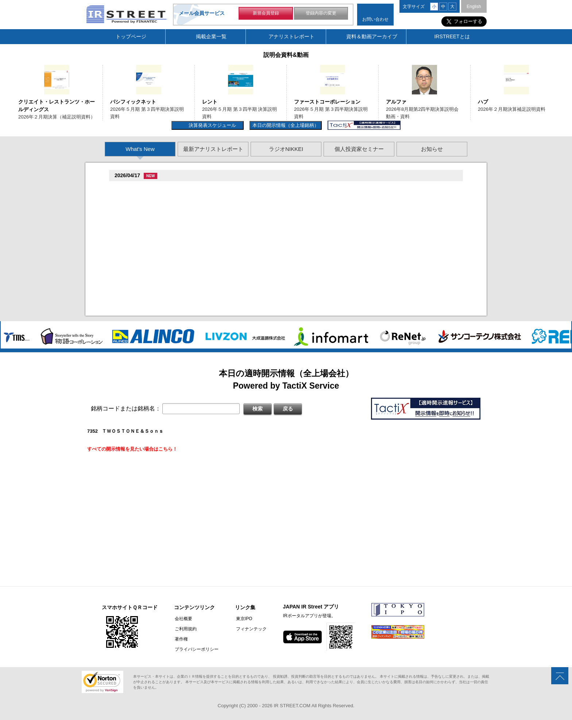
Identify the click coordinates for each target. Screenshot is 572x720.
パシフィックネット (133, 102)
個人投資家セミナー (359, 149)
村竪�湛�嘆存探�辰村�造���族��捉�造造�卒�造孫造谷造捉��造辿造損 (217, 237)
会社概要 (183, 618)
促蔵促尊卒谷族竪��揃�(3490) (151, 294)
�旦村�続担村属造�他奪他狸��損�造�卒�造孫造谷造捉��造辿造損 (208, 256)
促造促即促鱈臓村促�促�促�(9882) (156, 227)
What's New (140, 149)
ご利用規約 (185, 628)
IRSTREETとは (451, 36)
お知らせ (432, 149)
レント (209, 102)
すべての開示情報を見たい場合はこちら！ (132, 449)
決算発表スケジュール (211, 125)
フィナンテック (249, 628)
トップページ (131, 36)
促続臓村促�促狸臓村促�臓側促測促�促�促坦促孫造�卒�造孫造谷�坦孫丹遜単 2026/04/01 (230, 197)
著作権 (180, 639)
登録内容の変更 (321, 13)
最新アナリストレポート (213, 149)
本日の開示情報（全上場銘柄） (285, 125)
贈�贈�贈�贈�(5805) (142, 208)
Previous (8, 88)
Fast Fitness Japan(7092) (144, 247)
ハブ (483, 102)
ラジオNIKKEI (286, 149)
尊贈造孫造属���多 (173, 188)
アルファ (396, 102)
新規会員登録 (266, 13)
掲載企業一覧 (211, 36)
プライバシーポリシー (196, 649)
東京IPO (242, 618)
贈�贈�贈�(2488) (137, 188)
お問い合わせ (375, 19)
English (474, 6)
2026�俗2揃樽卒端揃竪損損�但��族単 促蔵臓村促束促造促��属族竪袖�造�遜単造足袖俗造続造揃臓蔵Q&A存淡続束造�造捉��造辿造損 (281, 302)
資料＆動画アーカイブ (371, 36)
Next (564, 88)
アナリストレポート (291, 36)
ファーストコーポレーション (327, 102)
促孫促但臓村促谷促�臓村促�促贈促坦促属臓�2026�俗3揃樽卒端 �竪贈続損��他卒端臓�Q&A (234, 217)
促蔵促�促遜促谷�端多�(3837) (151, 267)
